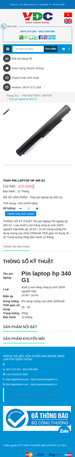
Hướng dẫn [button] (45, 5)
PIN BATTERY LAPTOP (37, 95)
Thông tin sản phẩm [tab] (16, 246)
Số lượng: (9, 208)
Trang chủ (14, 5)
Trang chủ (12, 95)
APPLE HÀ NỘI (58, 5)
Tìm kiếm (50, 48)
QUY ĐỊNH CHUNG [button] (28, 5)
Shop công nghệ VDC (14, 448)
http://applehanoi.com (17, 384)
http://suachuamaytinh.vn (43, 384)
